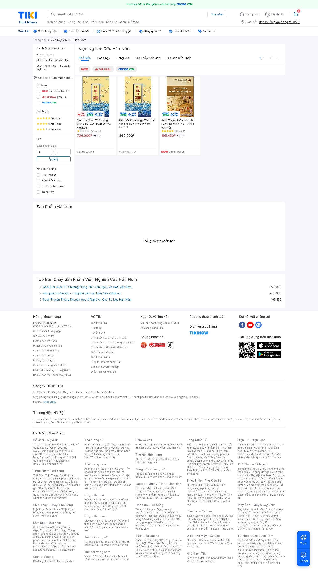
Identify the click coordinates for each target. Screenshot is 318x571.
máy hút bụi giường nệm (259, 555)
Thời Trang (218, 444)
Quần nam (107, 468)
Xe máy (197, 543)
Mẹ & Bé (209, 457)
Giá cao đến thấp (179, 58)
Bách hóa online (204, 460)
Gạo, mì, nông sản (52, 484)
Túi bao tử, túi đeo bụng (115, 559)
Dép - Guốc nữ (109, 499)
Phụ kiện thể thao (261, 475)
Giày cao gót (91, 499)
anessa (226, 419)
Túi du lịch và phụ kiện (156, 444)
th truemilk (74, 419)
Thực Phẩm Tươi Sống (48, 470)
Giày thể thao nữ (267, 491)
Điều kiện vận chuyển (103, 371)
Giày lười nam (92, 520)
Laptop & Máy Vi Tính (214, 463)
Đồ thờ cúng (149, 525)
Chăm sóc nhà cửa (55, 497)
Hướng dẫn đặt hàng (45, 340)
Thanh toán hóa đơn (198, 515)
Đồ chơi (69, 444)
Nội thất (152, 515)
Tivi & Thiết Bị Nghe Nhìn (207, 469)
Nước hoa (46, 546)
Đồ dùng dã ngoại (261, 472)
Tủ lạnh (249, 447)
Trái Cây (38, 475)
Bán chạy (103, 58)
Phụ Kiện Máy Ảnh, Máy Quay (255, 509)
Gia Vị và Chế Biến (152, 546)
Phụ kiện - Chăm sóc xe (201, 540)
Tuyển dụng (98, 332)
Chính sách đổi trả (43, 355)
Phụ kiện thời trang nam (157, 460)
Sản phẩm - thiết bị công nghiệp (210, 465)
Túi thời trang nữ (96, 537)
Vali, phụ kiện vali (171, 447)
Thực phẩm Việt (64, 478)
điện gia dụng (56, 22)
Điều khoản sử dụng (102, 352)
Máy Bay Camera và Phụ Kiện (260, 527)
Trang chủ (252, 14)
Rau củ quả (46, 478)
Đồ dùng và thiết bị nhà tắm (159, 519)
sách (122, 22)
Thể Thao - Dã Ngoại (253, 464)
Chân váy (109, 450)
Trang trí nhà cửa (145, 509)
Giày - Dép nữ (94, 495)
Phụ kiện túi (121, 544)
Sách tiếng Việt (195, 557)
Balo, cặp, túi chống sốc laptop (158, 446)
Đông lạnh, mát (58, 481)
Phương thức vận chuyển (47, 345)
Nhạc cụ (163, 525)
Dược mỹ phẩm (65, 549)
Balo (138, 444)
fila (77, 422)
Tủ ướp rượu (275, 457)
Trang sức (141, 473)
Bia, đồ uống (46, 488)
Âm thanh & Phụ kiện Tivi (252, 444)
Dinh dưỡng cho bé (51, 454)
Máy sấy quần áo (256, 457)
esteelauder (58, 419)
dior (47, 419)
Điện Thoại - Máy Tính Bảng (53, 505)
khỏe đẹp (97, 22)
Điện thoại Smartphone (46, 509)
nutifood (183, 419)
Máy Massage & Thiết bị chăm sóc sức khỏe (56, 535)
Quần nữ (109, 444)
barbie (86, 419)
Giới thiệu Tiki (99, 323)
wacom (215, 419)
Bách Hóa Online (147, 535)
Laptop (168, 497)
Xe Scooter (218, 543)
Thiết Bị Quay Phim (258, 525)
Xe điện (221, 540)
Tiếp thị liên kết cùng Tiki (106, 361)
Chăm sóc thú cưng (146, 540)
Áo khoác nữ (111, 447)
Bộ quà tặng (152, 556)
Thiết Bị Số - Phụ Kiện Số (204, 480)
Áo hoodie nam (100, 475)
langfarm (51, 422)
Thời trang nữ (93, 440)
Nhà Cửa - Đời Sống (149, 505)
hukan (61, 422)
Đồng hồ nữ (155, 473)
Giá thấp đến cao (148, 58)
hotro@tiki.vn (63, 370)
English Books (206, 561)
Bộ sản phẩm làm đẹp (54, 548)
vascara (38, 419)
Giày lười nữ (114, 506)
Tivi (246, 454)
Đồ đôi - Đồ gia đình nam (110, 478)
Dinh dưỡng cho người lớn (54, 457)
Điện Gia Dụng (43, 556)
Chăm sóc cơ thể (51, 533)
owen (95, 419)
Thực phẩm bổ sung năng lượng (261, 493)
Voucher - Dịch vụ (199, 511)
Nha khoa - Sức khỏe (208, 525)
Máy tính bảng (49, 515)
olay (246, 419)
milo (142, 419)
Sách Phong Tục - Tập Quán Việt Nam (53, 67)
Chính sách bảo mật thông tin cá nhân (113, 342)
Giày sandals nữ (104, 502)
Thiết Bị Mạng (155, 494)
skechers (152, 419)
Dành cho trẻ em (50, 491)
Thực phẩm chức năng (53, 530)
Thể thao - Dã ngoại (203, 450)
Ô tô (206, 543)
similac (255, 419)
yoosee (237, 419)
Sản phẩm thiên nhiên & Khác (53, 538)
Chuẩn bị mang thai (52, 463)
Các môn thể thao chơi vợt (260, 486)
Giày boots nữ (98, 506)
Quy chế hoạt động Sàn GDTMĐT (159, 323)
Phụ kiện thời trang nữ (147, 459)
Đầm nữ (97, 444)
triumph (172, 419)
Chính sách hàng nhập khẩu (49, 365)
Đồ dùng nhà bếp (43, 561)
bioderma (126, 419)
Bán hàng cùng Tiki (151, 327)
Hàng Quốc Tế (197, 440)
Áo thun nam (91, 468)
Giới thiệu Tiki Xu (101, 357)
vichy (70, 422)
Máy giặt (249, 450)
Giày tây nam (109, 520)
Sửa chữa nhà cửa (152, 512)
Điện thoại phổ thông (52, 512)
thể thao (133, 22)
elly (136, 419)
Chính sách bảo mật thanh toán (109, 337)
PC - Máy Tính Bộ (151, 497)
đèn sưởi (255, 540)
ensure (105, 419)
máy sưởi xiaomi (264, 553)
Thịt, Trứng (51, 475)
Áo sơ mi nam (107, 472)
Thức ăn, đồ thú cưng (52, 494)
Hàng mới (123, 58)
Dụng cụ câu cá (254, 481)
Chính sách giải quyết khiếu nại (109, 347)
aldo (162, 419)
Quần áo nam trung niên (105, 484)
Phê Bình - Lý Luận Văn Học (53, 60)
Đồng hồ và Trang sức (150, 469)
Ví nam (88, 556)
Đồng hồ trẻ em (173, 476)
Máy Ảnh (268, 528)
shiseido (38, 422)
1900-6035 (50, 323)
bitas (276, 419)
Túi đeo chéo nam (105, 556)
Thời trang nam (95, 464)
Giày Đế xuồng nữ (107, 509)
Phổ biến (85, 58)
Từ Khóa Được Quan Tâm (255, 535)
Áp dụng (54, 159)
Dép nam (102, 523)
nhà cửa (111, 22)
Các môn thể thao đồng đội (261, 484)
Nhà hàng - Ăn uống (205, 522)
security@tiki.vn (62, 374)
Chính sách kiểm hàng (46, 350)
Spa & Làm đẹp (211, 519)
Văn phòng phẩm (216, 557)
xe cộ (71, 22)
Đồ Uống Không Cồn (156, 553)
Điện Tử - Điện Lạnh (252, 440)
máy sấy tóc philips (262, 543)
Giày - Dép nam (95, 516)
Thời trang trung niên (103, 457)
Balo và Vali (143, 440)
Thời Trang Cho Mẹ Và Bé (48, 444)
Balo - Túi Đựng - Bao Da (259, 519)
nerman (204, 419)
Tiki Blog (96, 327)
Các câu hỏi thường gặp (47, 331)
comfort (266, 419)
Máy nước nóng (260, 454)
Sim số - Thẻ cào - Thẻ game (216, 528)
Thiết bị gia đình (64, 561)
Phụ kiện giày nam (102, 527)
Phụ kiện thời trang (148, 454)
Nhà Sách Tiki (196, 553)
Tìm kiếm (217, 14)
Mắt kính (167, 459)
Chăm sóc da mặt (43, 527)
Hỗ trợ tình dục (62, 546)
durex (114, 419)
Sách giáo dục (45, 54)
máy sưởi (243, 540)
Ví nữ (122, 541)
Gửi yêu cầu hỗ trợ (43, 335)
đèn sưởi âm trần (254, 562)
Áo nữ (87, 444)
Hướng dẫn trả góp (44, 360)
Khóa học (217, 515)
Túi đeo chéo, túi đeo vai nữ (100, 541)
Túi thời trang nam (97, 552)
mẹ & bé (83, 22)
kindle (194, 419)
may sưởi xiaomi (255, 549)
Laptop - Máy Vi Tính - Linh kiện (158, 483)
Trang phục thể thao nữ (251, 468)
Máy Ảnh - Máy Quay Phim (256, 505)
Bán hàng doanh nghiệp (105, 366)
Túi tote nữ (106, 544)
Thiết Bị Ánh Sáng (260, 512)
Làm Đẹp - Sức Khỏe (47, 522)
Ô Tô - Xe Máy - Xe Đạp (203, 535)
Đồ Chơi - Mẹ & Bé (46, 440)
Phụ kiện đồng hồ (152, 476)
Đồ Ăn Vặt (148, 549)
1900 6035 (49, 401)
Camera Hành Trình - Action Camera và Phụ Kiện (260, 516)
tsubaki (85, 422)
